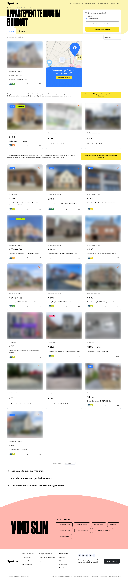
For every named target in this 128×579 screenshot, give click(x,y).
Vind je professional (75, 4)
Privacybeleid (104, 576)
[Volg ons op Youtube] (90, 555)
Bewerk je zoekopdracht (102, 29)
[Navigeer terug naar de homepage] (12, 3)
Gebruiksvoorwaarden (65, 576)
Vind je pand (115, 4)
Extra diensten (63, 568)
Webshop (113, 525)
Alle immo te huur (64, 525)
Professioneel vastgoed (102, 531)
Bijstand (61, 561)
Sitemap (54, 576)
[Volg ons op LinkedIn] (86, 555)
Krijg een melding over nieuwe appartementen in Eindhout (101, 95)
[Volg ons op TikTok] (93, 555)
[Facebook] (83, 555)
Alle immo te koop (64, 531)
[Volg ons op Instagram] (79, 555)
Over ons (62, 557)
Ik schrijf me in (112, 561)
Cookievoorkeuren (115, 576)
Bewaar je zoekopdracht (102, 24)
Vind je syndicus (64, 536)
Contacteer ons (64, 564)
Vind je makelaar (82, 531)
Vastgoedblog (103, 4)
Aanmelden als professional (47, 557)
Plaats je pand (26, 557)
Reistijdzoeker (90, 4)
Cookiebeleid (94, 576)
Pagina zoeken (43, 561)
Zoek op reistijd (82, 525)
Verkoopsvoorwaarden (81, 576)
